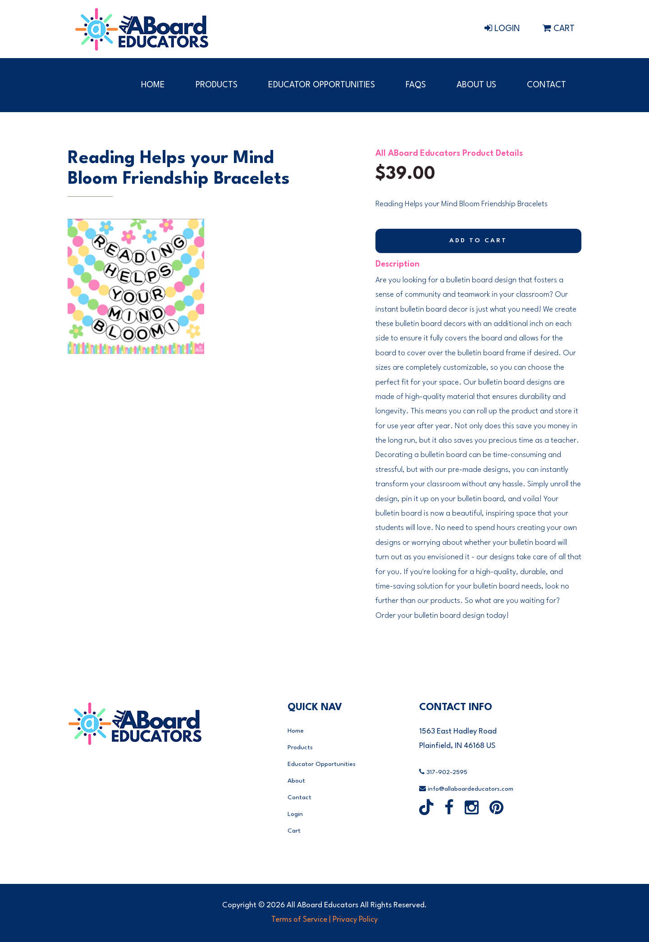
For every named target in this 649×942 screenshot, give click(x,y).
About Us (476, 85)
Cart (559, 29)
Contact (546, 85)
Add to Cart (478, 241)
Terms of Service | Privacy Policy (324, 920)
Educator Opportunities (321, 85)
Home (153, 85)
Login (502, 29)
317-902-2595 (443, 772)
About (296, 781)
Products (217, 85)
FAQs (416, 85)
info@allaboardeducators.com (466, 789)
